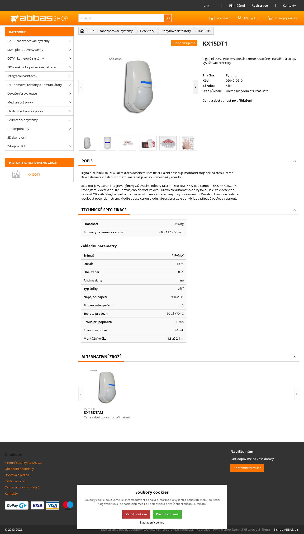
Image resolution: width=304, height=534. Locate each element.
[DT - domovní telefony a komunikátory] (70, 84)
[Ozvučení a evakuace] (70, 93)
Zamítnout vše (136, 514)
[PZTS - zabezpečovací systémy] (70, 40)
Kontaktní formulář (247, 468)
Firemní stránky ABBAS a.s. (23, 462)
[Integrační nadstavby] (70, 75)
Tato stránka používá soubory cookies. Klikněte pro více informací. (147, 529)
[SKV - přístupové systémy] (70, 49)
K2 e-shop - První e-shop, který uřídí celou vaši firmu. (234, 529)
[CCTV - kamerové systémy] (70, 58)
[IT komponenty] (70, 128)
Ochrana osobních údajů (22, 487)
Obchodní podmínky (19, 469)
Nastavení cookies (152, 522)
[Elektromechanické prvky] (70, 111)
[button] (80, 87)
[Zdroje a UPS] (70, 146)
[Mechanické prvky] (70, 102)
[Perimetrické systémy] (70, 119)
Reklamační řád (15, 481)
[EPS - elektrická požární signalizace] (70, 67)
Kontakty (289, 5)
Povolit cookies (167, 514)
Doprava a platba (17, 475)
